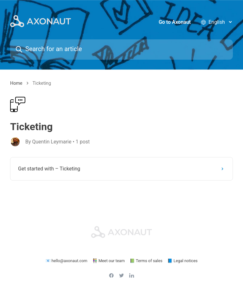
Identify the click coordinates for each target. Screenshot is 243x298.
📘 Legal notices (182, 260)
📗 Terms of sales (146, 260)
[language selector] (220, 22)
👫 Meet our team (108, 260)
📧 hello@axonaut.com (66, 260)
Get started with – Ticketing (122, 169)
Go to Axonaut (175, 22)
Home (16, 83)
